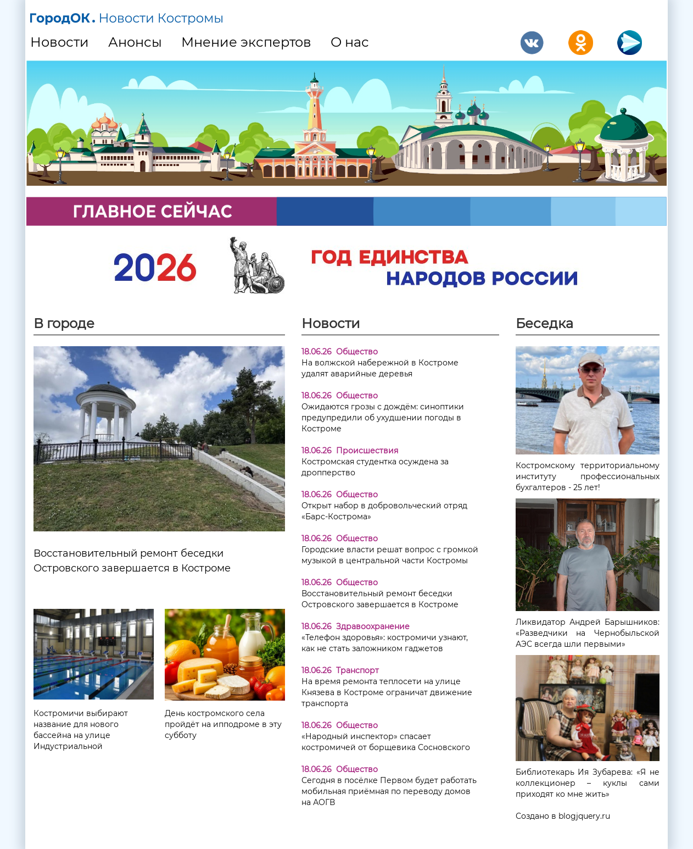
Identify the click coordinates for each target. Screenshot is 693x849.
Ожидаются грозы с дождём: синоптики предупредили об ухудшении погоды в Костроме (382, 418)
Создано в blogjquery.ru (563, 816)
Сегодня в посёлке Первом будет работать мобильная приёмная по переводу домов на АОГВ (389, 791)
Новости (59, 42)
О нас (350, 42)
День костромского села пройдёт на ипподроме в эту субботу (223, 724)
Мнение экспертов (246, 42)
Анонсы (135, 42)
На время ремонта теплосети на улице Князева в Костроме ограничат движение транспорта (386, 692)
